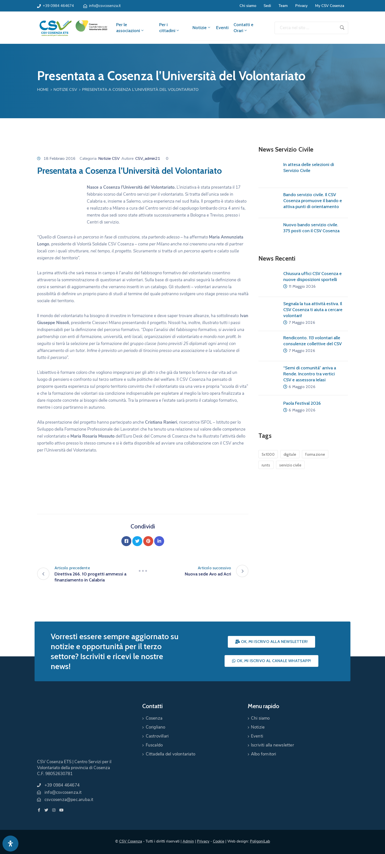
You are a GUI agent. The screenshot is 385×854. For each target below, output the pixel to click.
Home (42, 89)
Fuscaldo (154, 745)
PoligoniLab (260, 841)
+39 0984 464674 (58, 5)
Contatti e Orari (243, 27)
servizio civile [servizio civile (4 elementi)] (290, 465)
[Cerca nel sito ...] (305, 28)
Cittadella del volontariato (170, 754)
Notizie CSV (65, 89)
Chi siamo (248, 5)
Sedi (267, 5)
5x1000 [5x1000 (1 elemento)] (268, 454)
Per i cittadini (169, 27)
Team (283, 5)
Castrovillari (157, 736)
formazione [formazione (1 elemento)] (315, 454)
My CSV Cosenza (329, 5)
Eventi (222, 27)
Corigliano (155, 727)
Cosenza (154, 718)
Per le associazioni (130, 27)
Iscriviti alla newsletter (272, 745)
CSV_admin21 (147, 158)
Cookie (218, 841)
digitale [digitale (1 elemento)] (290, 454)
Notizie (201, 27)
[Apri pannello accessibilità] (10, 844)
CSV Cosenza (130, 841)
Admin (188, 841)
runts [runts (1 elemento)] (266, 465)
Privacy (301, 5)
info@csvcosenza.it (105, 5)
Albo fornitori (263, 754)
